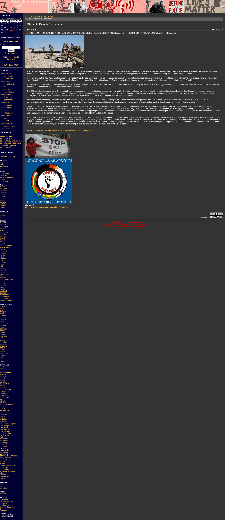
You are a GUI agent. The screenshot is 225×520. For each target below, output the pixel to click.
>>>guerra (5, 102)
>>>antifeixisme (7, 79)
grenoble (3, 253)
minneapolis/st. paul (8, 424)
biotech (3, 494)
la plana (3, 263)
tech (1, 509)
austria (2, 230)
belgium (3, 234)
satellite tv (4, 166)
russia (2, 289)
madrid (3, 268)
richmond (3, 446)
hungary (3, 255)
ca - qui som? (5, 147)
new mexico (4, 429)
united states (5, 469)
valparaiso (4, 336)
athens (2, 229)
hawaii (2, 401)
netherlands (4, 274)
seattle (2, 462)
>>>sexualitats (6, 123)
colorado (3, 395)
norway (3, 278)
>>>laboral (5, 110)
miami (2, 418)
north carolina (5, 433)
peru (2, 321)
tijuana (2, 333)
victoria (3, 204)
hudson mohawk (6, 405)
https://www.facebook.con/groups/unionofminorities (46, 207)
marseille (3, 270)
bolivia (2, 308)
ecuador (3, 318)
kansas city (4, 410)
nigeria (2, 179)
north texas (4, 435)
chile (2, 314)
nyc (1, 437)
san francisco (5, 454)
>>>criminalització (8, 84)
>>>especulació (7, 95)
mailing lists (4, 505)
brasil (2, 310)
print (1, 162)
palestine (3, 488)
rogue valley (5, 450)
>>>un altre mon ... (8, 126)
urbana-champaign (7, 471)
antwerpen (4, 227)
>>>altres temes (7, 76)
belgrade (3, 236)
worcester (4, 479)
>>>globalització (7, 100)
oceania (3, 355)
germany (3, 251)
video (2, 168)
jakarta (2, 350)
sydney (3, 361)
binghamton (4, 384)
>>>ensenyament (7, 92)
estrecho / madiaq (7, 177)
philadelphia (4, 441)
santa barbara (5, 458)
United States (5, 372)
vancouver (4, 202)
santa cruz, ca (5, 460)
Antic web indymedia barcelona (11, 58)
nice (1, 276)
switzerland (4, 295)
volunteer (3, 511)
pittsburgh (4, 443)
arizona (3, 374)
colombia (3, 316)
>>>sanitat (5, 121)
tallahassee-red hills (8, 465)
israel (2, 486)
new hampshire (6, 426)
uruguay (3, 335)
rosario (3, 327)
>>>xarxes (5, 129)
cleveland (4, 393)
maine (2, 416)
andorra (3, 225)
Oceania (3, 340)
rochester (3, 448)
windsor (3, 206)
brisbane (3, 346)
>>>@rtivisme (6, 74)
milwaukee (4, 422)
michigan (3, 420)
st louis (3, 463)
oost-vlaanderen (6, 280)
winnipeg (3, 208)
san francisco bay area (9, 456)
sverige (3, 293)
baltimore (3, 382)
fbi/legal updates (6, 501)
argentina (3, 306)
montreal (3, 193)
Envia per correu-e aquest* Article (39, 16)
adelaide (3, 342)
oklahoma (4, 439)
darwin (2, 348)
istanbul (3, 259)
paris (2, 282)
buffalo (2, 388)
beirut (2, 484)
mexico (3, 319)
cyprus (2, 244)
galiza (2, 249)
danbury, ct (4, 397)
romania (3, 287)
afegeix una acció (11, 41)
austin (2, 380)
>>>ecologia (5, 89)
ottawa (2, 196)
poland (2, 283)
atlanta (2, 378)
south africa (4, 181)
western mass (5, 477)
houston (3, 403)
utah (1, 473)
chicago (3, 391)
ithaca (2, 408)
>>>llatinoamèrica (7, 113)
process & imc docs (7, 507)
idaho (2, 407)
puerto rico (4, 323)
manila (2, 215)
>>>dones (4, 87)
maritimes (4, 191)
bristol (2, 238)
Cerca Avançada (11, 53)
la (0, 412)
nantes (2, 272)
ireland (2, 257)
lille (1, 266)
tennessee (4, 467)
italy (1, 261)
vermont (3, 475)
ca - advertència (6, 139)
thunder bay (4, 200)
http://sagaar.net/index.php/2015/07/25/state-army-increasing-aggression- (64, 130)
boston (2, 386)
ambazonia (4, 174)
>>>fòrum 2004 (6, 97)
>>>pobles (5, 118)
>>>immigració (6, 105)
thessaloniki (4, 297)
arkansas (3, 376)
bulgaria (3, 240)
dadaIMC (4, 516)
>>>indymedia (6, 108)
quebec (3, 198)
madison (3, 414)
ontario (3, 194)
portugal (3, 285)
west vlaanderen (6, 300)
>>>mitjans (5, 116)
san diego (4, 452)
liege (2, 264)
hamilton (3, 189)
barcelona (4, 232)
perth (2, 357)
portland (3, 444)
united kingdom (6, 299)
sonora (3, 331)
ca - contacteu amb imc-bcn (11, 141)
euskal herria (5, 247)
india (2, 367)
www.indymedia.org (7, 157)
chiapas (3, 312)
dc (1, 399)
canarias (3, 175)
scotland (3, 291)
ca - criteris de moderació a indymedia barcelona (10, 144)
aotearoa (3, 344)
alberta (3, 187)
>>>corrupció (6, 81)
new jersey (4, 427)
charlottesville (5, 390)
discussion (4, 499)
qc (1, 217)
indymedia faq (5, 503)
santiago (3, 329)
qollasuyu (4, 325)
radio (2, 164)
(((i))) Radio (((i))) (11, 65)
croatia (2, 242)
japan (2, 213)
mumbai (3, 369)
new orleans (5, 431)
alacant (3, 223)
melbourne (4, 354)
